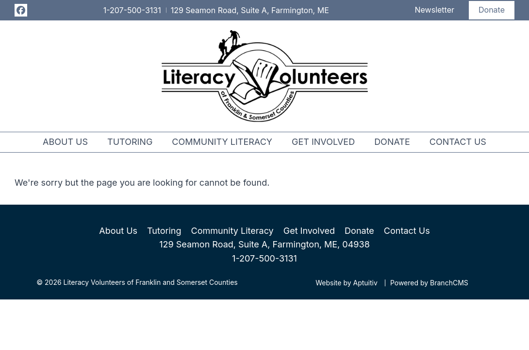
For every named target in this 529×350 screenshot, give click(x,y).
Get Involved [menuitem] (323, 142)
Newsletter (435, 10)
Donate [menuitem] (392, 142)
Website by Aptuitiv (346, 283)
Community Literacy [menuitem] (222, 142)
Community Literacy (232, 231)
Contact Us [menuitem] (458, 142)
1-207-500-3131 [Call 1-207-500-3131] (132, 10)
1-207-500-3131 (264, 258)
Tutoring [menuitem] (129, 142)
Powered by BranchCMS (429, 283)
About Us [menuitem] (65, 142)
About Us (118, 231)
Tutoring (164, 231)
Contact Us (407, 231)
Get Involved (309, 231)
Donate (492, 10)
